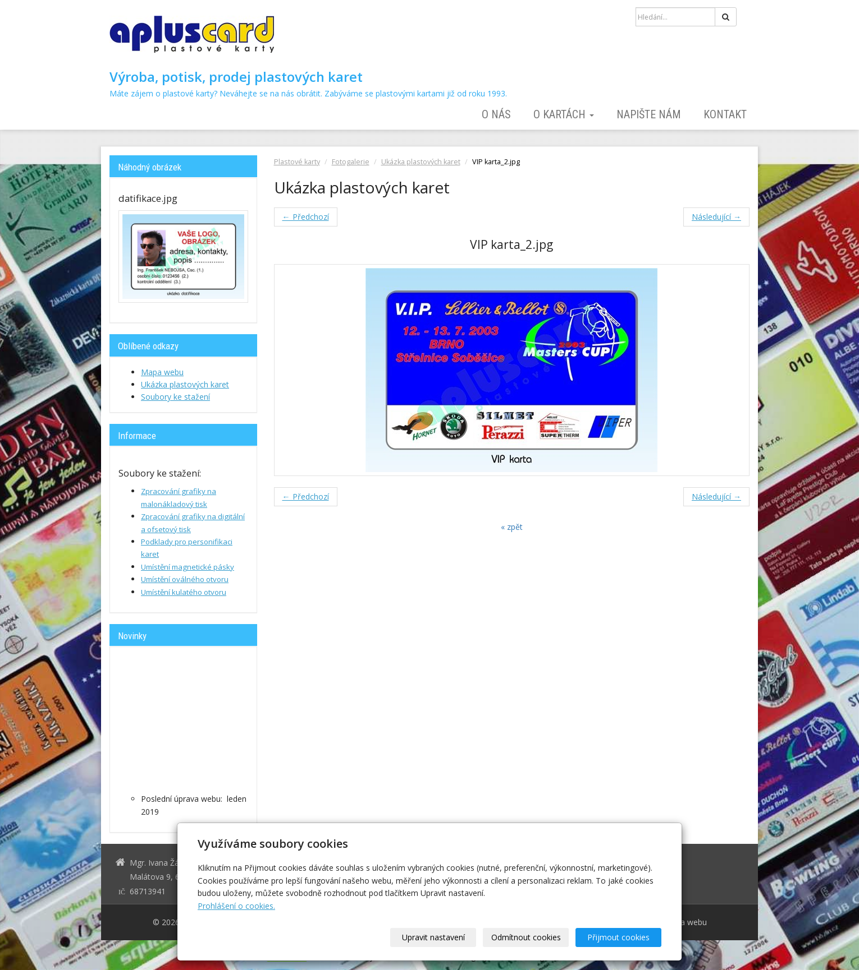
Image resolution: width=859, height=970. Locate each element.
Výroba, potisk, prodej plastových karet (236, 77)
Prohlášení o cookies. (236, 905)
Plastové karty (297, 162)
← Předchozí (305, 216)
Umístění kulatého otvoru (183, 592)
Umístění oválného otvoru (185, 579)
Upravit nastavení (433, 937)
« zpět (512, 526)
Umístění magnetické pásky (187, 567)
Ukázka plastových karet (420, 162)
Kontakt (725, 114)
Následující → (716, 216)
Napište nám (648, 114)
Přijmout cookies (618, 937)
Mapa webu (162, 372)
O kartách (563, 114)
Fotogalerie (350, 162)
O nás (496, 114)
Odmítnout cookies (526, 937)
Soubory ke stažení (175, 396)
